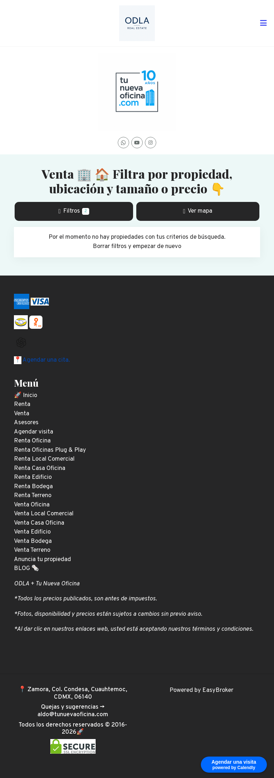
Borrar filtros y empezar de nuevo (137, 247)
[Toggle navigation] (263, 23)
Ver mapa (197, 211)
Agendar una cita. (45, 360)
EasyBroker (217, 690)
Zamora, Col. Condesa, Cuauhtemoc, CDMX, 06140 (77, 693)
